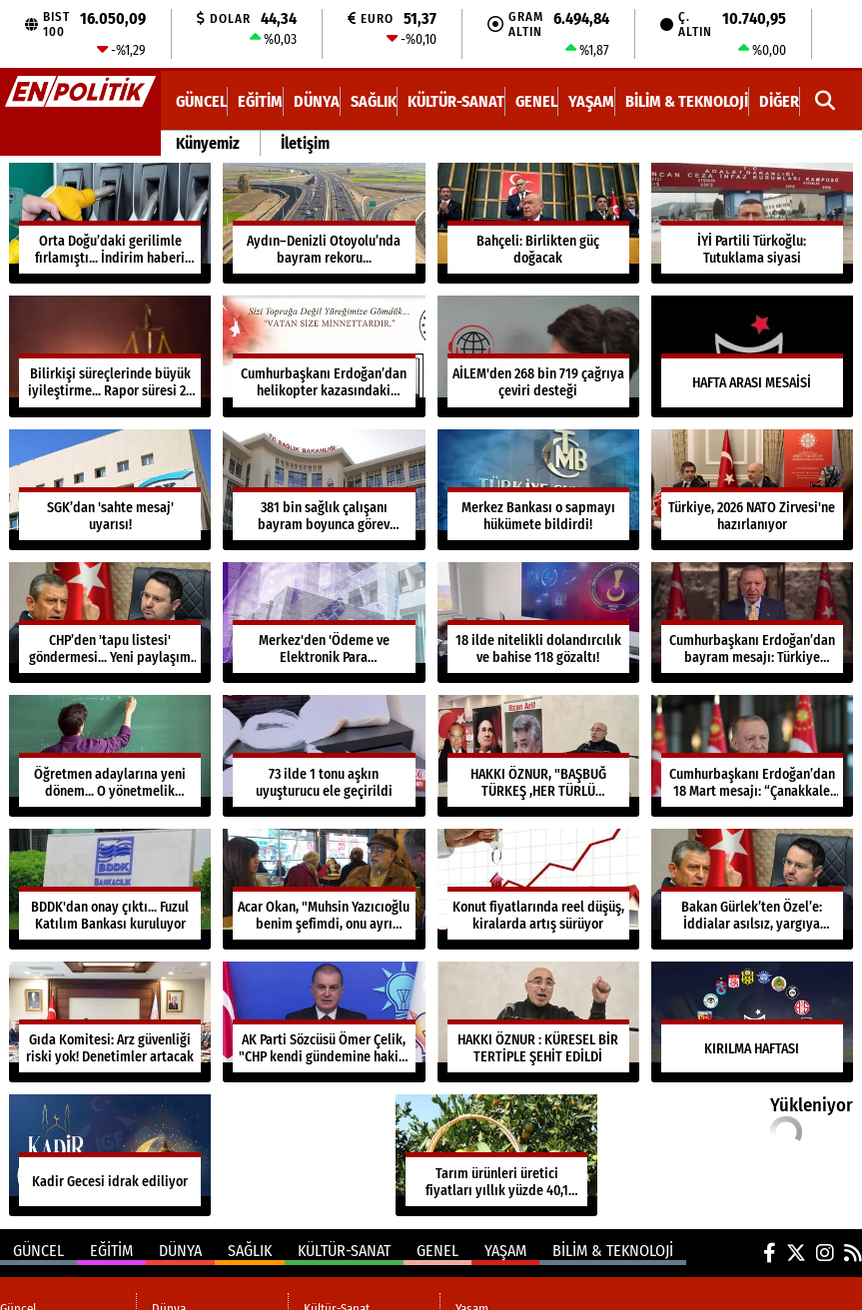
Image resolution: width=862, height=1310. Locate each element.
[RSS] (853, 1253)
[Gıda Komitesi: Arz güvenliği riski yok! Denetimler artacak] (110, 1022)
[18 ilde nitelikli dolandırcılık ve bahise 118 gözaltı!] (538, 622)
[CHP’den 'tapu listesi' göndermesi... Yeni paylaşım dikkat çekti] (110, 622)
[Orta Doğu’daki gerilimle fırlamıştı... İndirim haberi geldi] (110, 223)
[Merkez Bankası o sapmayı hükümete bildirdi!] (538, 489)
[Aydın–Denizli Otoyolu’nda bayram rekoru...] (324, 223)
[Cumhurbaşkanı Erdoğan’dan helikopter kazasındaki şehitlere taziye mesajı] (324, 356)
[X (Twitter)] (796, 1253)
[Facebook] (769, 1253)
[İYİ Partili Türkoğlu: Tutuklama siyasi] (752, 223)
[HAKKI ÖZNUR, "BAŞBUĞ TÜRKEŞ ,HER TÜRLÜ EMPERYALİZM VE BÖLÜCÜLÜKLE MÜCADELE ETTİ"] (538, 755)
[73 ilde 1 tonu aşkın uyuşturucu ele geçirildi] (324, 755)
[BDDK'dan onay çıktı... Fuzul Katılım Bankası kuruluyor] (110, 889)
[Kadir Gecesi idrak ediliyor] (110, 1154)
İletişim (305, 143)
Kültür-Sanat (456, 101)
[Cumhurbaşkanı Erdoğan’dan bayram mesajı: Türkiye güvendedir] (752, 622)
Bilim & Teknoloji (686, 101)
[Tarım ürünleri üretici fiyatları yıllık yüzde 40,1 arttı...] (496, 1154)
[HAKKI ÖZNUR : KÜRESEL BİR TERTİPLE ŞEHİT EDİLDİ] (538, 1022)
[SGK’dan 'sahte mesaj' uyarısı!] (110, 489)
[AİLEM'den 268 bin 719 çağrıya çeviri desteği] (538, 356)
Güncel (201, 101)
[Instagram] (825, 1253)
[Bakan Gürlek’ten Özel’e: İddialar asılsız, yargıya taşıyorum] (752, 889)
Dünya (317, 101)
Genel (536, 101)
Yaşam (591, 101)
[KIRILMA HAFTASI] (752, 1022)
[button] (825, 101)
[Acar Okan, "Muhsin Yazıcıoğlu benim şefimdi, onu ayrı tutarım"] (324, 889)
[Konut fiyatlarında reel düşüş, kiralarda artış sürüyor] (538, 889)
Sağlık (374, 101)
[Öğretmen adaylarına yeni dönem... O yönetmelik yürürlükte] (110, 755)
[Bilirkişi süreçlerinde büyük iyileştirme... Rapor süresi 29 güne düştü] (110, 356)
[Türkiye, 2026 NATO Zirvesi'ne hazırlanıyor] (752, 489)
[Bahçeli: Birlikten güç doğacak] (538, 223)
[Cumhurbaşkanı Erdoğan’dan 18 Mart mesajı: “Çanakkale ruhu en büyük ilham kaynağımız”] (752, 755)
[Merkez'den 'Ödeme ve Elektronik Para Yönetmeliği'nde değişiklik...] (324, 622)
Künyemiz (208, 143)
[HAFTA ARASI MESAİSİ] (752, 356)
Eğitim (260, 101)
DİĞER (779, 101)
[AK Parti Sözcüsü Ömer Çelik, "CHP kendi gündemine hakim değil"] (324, 1022)
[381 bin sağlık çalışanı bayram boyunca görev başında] (324, 489)
